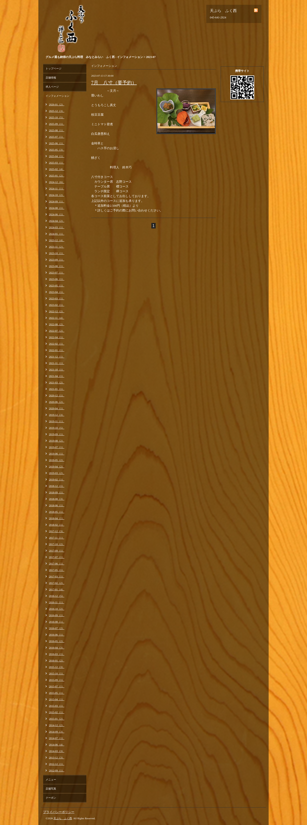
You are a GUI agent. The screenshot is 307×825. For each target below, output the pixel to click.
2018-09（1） (56, 492)
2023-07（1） (56, 272)
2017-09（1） (56, 550)
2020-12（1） (56, 395)
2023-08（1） (56, 266)
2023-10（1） (56, 253)
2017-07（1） (56, 557)
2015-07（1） (56, 686)
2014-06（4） (56, 744)
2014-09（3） (56, 731)
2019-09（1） (56, 434)
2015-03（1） (56, 705)
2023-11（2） (56, 246)
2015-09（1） (56, 679)
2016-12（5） (56, 595)
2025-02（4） (56, 169)
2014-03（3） (56, 751)
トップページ (53, 68)
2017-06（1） (56, 563)
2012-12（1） (56, 763)
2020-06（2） (56, 401)
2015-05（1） (56, 692)
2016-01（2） (56, 660)
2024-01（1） (56, 233)
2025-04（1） (56, 156)
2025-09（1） (56, 123)
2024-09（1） (56, 201)
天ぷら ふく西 (62, 818)
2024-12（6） (56, 182)
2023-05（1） (56, 285)
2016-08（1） (56, 621)
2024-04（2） (56, 220)
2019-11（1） (56, 421)
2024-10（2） (56, 194)
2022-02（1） (56, 343)
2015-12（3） (56, 667)
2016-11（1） (56, 602)
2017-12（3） (56, 531)
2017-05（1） (56, 570)
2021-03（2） (56, 382)
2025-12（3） (56, 110)
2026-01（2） (56, 104)
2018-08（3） (56, 498)
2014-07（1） (56, 738)
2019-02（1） (56, 479)
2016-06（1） (56, 634)
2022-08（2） (56, 324)
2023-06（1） (56, 279)
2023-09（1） (56, 259)
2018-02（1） (56, 524)
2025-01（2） (56, 175)
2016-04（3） (56, 647)
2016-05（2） (56, 641)
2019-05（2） (56, 460)
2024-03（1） (56, 227)
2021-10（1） (56, 369)
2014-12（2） (56, 725)
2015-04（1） (56, 699)
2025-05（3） (56, 149)
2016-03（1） (56, 654)
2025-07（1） (56, 136)
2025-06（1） (56, 143)
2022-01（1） (56, 350)
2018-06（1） (56, 505)
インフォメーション (57, 95)
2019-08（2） (56, 440)
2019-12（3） (56, 414)
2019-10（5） (56, 427)
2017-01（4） (56, 589)
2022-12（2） (56, 311)
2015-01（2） (56, 718)
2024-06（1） (56, 214)
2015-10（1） (56, 673)
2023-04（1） (56, 291)
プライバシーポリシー (58, 812)
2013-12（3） (56, 757)
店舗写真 (51, 788)
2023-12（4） (56, 240)
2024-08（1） (56, 207)
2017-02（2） (56, 582)
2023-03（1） (56, 298)
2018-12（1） (56, 485)
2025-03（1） (56, 162)
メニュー (51, 779)
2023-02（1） (56, 304)
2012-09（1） (56, 770)
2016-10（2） (56, 608)
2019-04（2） (56, 466)
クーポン (51, 797)
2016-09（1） (56, 615)
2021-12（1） (56, 356)
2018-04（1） (56, 518)
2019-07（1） (56, 447)
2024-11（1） (56, 188)
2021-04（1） (56, 376)
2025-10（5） (56, 117)
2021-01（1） (56, 388)
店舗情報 (51, 77)
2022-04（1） (56, 337)
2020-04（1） (56, 408)
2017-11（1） (56, 537)
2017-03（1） (56, 576)
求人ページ (52, 86)
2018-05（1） (56, 511)
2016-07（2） (56, 628)
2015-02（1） (56, 712)
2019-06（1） (56, 453)
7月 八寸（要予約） (114, 82)
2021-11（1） (56, 363)
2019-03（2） (56, 473)
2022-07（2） (56, 330)
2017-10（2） (56, 544)
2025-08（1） (56, 130)
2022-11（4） (56, 317)
